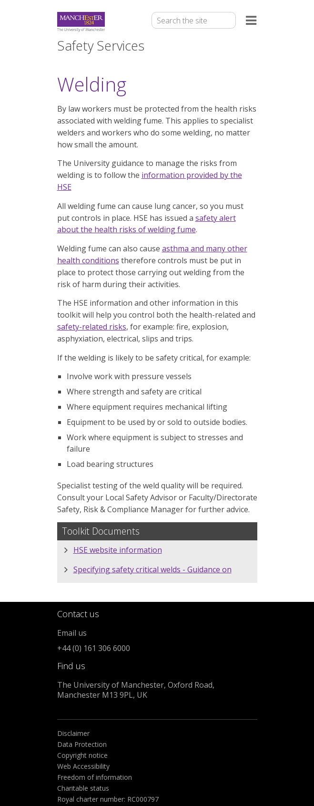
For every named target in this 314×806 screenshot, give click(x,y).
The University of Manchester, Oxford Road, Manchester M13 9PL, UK (135, 690)
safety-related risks (91, 326)
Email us (72, 633)
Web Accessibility (83, 766)
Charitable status (83, 788)
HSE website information (117, 550)
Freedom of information (94, 777)
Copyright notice (82, 755)
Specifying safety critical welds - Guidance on (152, 569)
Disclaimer (73, 733)
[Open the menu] (251, 22)
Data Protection (82, 744)
